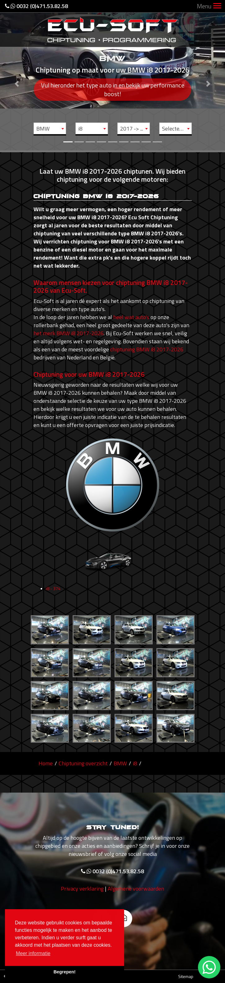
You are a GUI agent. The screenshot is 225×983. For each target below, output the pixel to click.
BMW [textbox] (43, 128)
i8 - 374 (53, 592)
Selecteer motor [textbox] (176, 128)
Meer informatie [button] (33, 953)
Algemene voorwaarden (136, 892)
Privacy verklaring (82, 892)
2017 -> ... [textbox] (131, 128)
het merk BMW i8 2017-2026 (69, 333)
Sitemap (185, 976)
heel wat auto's (131, 317)
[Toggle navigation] (217, 6)
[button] (17, 75)
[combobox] (50, 128)
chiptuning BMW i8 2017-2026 (146, 349)
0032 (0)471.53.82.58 (36, 6)
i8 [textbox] (80, 128)
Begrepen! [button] (64, 971)
